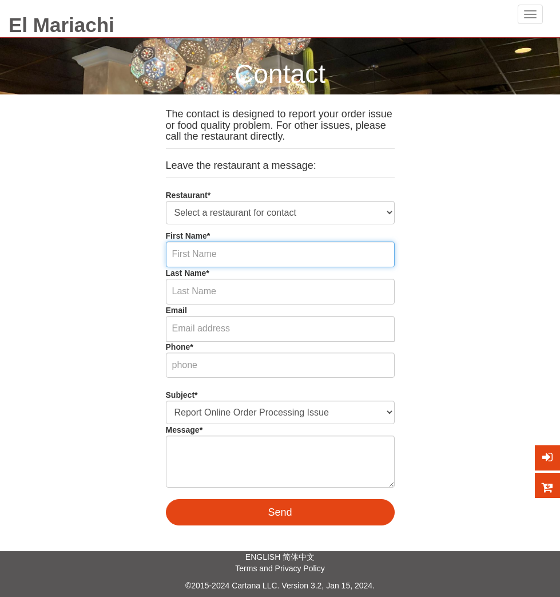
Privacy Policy (300, 568)
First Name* (188, 235)
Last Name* (187, 273)
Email (176, 310)
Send (280, 512)
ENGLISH (262, 557)
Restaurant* (188, 195)
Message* (184, 429)
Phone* (179, 346)
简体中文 (299, 557)
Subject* (182, 395)
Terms (246, 568)
